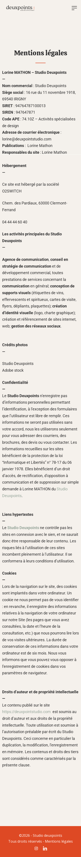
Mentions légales (59, 841)
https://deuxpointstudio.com (26, 711)
